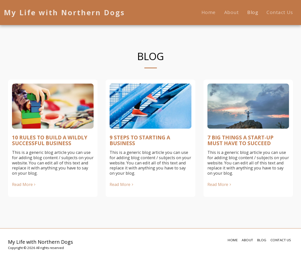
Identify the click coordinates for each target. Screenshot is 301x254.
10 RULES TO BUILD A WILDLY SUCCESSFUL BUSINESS (49, 140)
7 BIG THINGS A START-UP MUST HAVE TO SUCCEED (240, 140)
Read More (24, 184)
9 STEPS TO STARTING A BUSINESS (140, 140)
